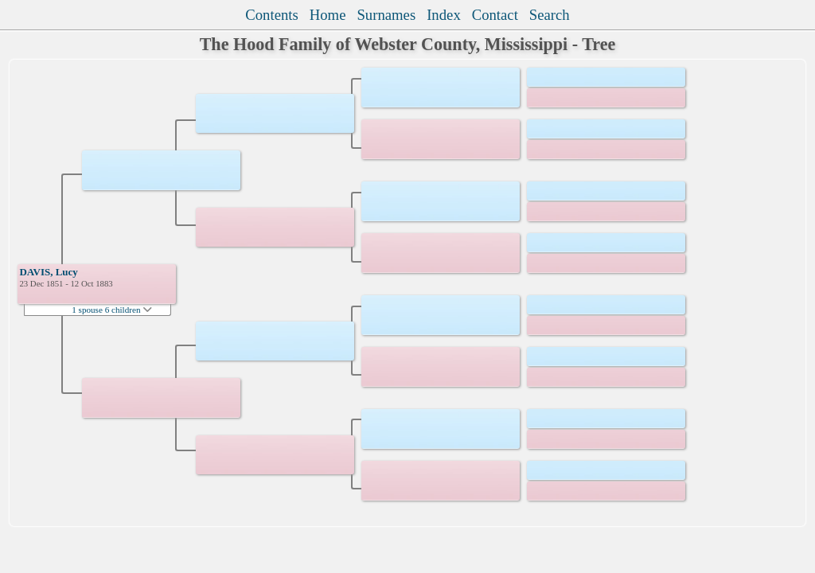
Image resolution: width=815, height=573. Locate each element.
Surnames (386, 14)
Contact (495, 14)
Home (328, 14)
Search (549, 14)
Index (444, 14)
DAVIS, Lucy (48, 272)
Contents (271, 14)
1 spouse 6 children (112, 309)
